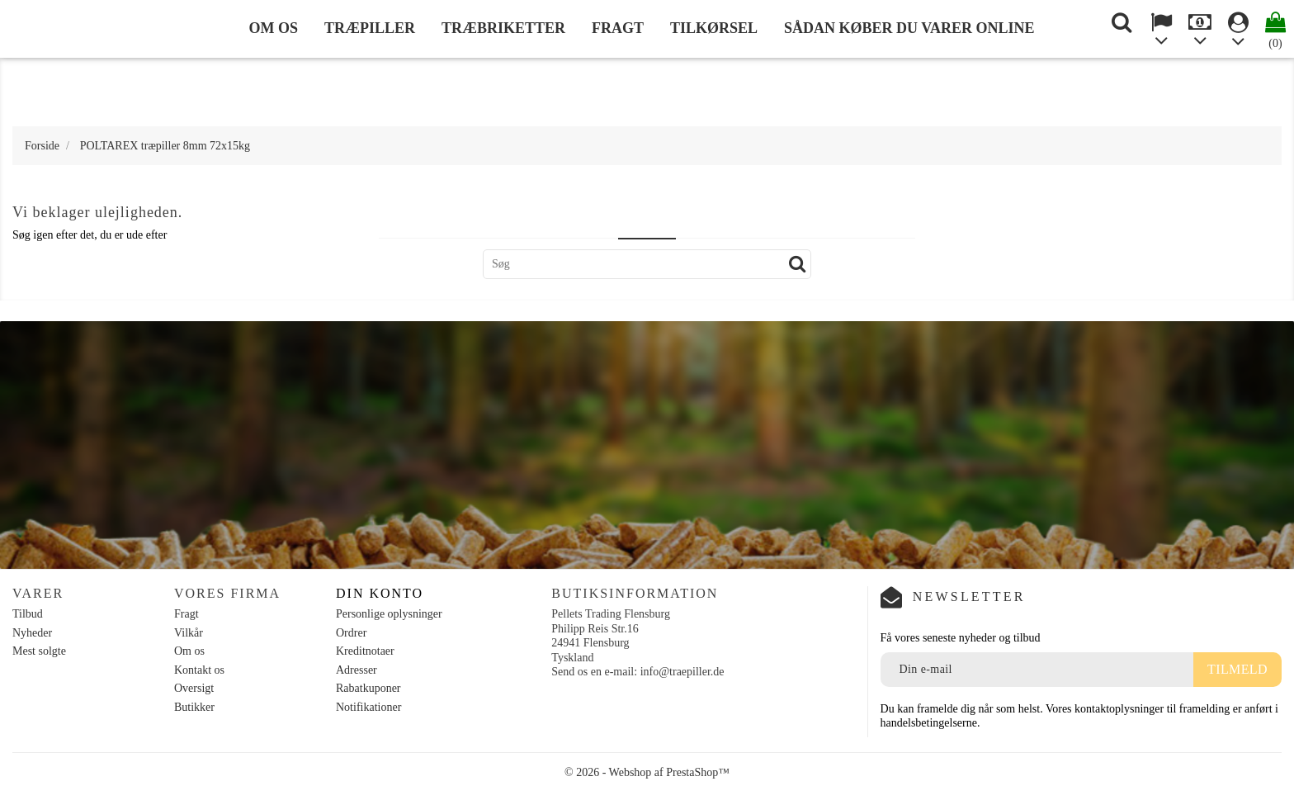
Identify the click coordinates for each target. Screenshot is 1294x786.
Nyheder (32, 633)
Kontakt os (199, 670)
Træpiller (369, 28)
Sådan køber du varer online (909, 28)
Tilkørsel (714, 28)
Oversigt (194, 688)
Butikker (194, 707)
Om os (273, 28)
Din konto (379, 593)
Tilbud (27, 614)
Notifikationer (368, 707)
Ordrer (351, 633)
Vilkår (188, 633)
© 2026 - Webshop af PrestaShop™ (647, 772)
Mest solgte (39, 651)
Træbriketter (503, 28)
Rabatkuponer (368, 688)
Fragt (618, 28)
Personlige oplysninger (389, 614)
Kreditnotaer (365, 651)
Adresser (356, 670)
